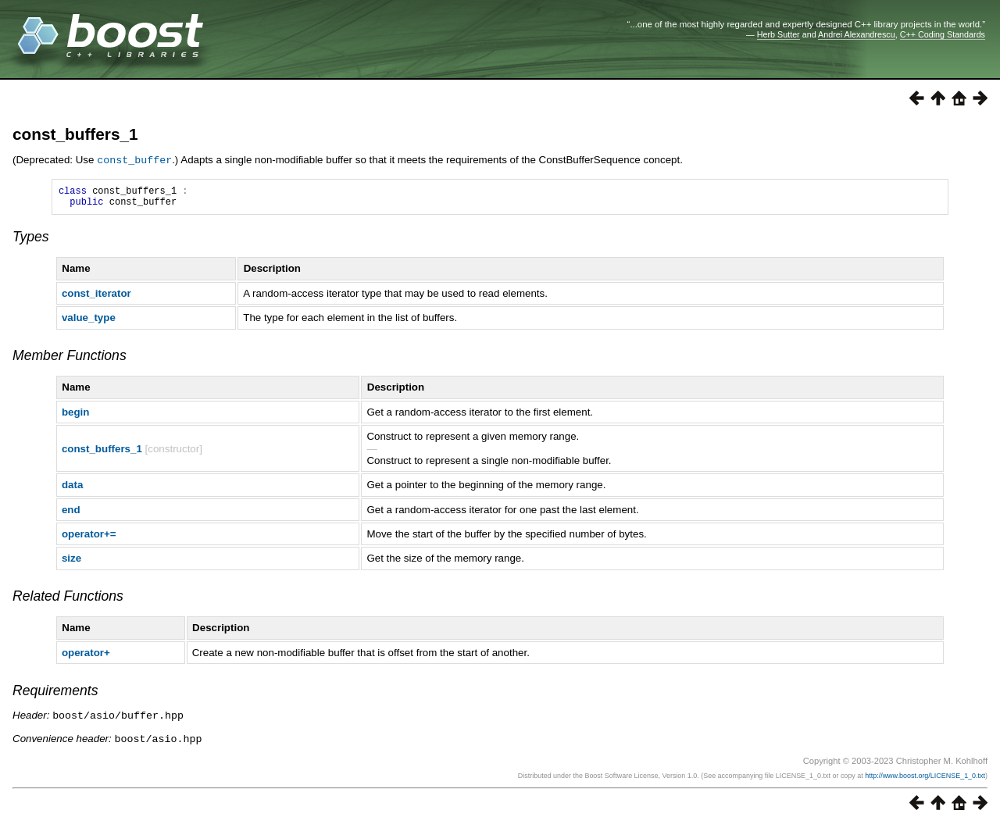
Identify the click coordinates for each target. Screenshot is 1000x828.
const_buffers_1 (75, 134)
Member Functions (69, 359)
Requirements (55, 694)
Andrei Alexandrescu (856, 34)
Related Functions (67, 600)
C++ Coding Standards (942, 34)
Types (30, 240)
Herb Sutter (778, 34)
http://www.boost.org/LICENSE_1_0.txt (925, 778)
